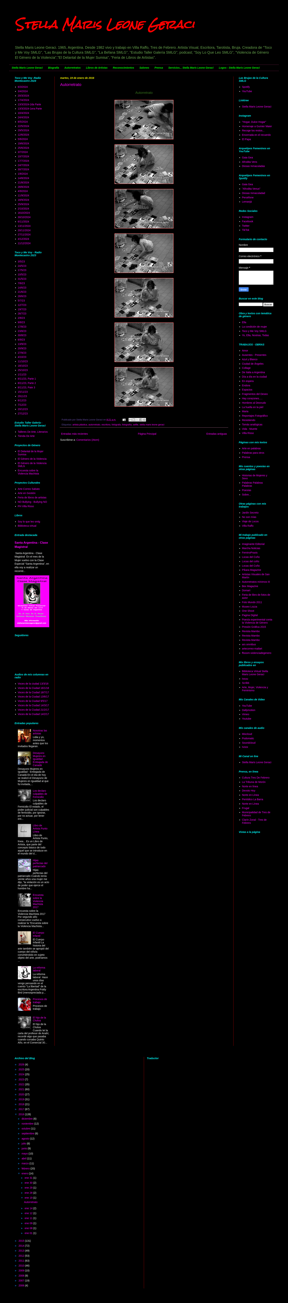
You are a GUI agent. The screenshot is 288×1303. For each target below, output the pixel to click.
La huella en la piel (252, 407)
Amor (245, 350)
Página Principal (147, 433)
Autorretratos (72, 67)
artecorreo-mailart (252, 648)
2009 (22, 1270)
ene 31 (29, 1177)
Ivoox (245, 746)
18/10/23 (23, 365)
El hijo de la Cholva (39, 1019)
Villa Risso (248, 433)
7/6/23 (21, 283)
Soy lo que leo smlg (29, 521)
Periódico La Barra (252, 799)
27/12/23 (23, 413)
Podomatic (248, 738)
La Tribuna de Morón (254, 782)
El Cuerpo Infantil (38, 934)
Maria (245, 411)
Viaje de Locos (250, 521)
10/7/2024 (23, 156)
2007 (22, 1280)
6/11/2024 (23, 221)
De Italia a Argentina (253, 372)
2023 (22, 1079)
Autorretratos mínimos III (256, 581)
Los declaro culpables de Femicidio (40, 793)
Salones (144, 67)
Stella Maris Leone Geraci (104, 24)
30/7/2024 (23, 169)
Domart (246, 590)
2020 (22, 1094)
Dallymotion (248, 710)
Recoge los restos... (253, 130)
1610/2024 (24, 212)
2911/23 (22, 396)
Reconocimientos (123, 67)
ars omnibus (249, 644)
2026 (22, 1064)
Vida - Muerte (249, 428)
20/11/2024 (24, 230)
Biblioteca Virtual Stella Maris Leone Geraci (255, 673)
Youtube (246, 718)
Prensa (158, 67)
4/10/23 (22, 356)
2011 (22, 1260)
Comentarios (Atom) (87, 439)
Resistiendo (248, 420)
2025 (22, 1069)
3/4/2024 (23, 91)
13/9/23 (22, 344)
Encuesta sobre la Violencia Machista (28, 472)
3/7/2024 (23, 152)
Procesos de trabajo (40, 1001)
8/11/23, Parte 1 (27, 378)
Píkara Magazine (251, 569)
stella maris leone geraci (152, 424)
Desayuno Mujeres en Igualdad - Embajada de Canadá (40, 759)
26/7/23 (22, 313)
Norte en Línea (250, 794)
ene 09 (29, 1223)
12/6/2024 (23, 134)
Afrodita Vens (249, 161)
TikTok (245, 229)
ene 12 (29, 1213)
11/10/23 (23, 361)
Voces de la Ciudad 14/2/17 (33, 714)
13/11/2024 (24, 225)
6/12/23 (22, 400)
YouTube (247, 91)
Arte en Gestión (27, 493)
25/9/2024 (23, 204)
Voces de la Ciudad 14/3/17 (33, 705)
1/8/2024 (23, 173)
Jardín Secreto (250, 512)
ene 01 (29, 1233)
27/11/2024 (24, 234)
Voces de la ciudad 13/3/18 (33, 683)
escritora (106, 424)
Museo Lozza (249, 606)
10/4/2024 (23, 113)
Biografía (53, 67)
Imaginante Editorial (253, 544)
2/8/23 (21, 317)
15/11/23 (23, 391)
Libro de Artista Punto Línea (40, 828)
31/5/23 (22, 278)
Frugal (245, 808)
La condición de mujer (254, 326)
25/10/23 (23, 370)
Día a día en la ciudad (254, 376)
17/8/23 (22, 326)
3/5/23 (21, 261)
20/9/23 (22, 348)
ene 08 (29, 1228)
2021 (22, 1089)
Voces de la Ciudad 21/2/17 (33, 709)
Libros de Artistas (97, 67)
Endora (246, 385)
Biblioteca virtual (27, 525)
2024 (22, 1074)
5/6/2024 (23, 139)
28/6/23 (22, 296)
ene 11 (29, 1218)
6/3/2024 (23, 86)
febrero (26, 1168)
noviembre (28, 1123)
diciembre (27, 1118)
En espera (248, 381)
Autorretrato (70, 84)
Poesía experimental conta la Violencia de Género (257, 621)
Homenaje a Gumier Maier (257, 126)
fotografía (127, 424)
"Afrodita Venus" (251, 188)
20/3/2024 (23, 95)
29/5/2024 (23, 130)
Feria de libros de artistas (32, 497)
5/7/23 (21, 300)
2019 (22, 1099)
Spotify (246, 86)
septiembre (28, 1133)
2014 (22, 1245)
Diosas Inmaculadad (253, 193)
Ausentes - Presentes (254, 354)
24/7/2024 (23, 165)
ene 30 (29, 1182)
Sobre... (246, 494)
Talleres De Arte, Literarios (33, 431)
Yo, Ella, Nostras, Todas (255, 335)
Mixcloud (247, 734)
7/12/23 (22, 404)
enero (25, 1173)
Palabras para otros (253, 452)
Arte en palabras (251, 448)
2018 (22, 1104)
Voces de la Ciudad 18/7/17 (33, 692)
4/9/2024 (23, 191)
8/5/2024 (23, 121)
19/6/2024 (23, 143)
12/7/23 (22, 304)
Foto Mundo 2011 (252, 602)
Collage (246, 367)
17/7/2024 (23, 160)
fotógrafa (116, 424)
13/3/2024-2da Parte (29, 104)
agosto (26, 1138)
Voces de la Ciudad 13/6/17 (33, 696)
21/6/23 (22, 291)
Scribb (245, 682)
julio (24, 1143)
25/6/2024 (23, 147)
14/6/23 (22, 287)
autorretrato (94, 424)
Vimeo (245, 714)
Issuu (245, 678)
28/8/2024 (23, 186)
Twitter (246, 225)
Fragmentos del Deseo (255, 394)
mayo (25, 1153)
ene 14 (29, 1208)
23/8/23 (22, 331)
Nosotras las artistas (40, 732)
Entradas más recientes (74, 433)
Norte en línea (250, 786)
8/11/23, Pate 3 (26, 387)
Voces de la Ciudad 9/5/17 (33, 700)
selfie (135, 424)
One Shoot (248, 610)
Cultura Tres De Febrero (256, 777)
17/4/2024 (23, 100)
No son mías (249, 517)
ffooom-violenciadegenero (256, 653)
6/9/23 (21, 339)
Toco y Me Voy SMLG (254, 331)
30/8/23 (22, 335)
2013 (22, 1250)
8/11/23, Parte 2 (27, 383)
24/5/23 (22, 265)
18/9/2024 (23, 199)
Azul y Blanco (250, 359)
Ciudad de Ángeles (253, 363)
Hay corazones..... (252, 398)
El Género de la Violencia (32, 458)
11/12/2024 (24, 243)
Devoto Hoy (248, 790)
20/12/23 (23, 409)
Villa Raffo (248, 525)
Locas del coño (250, 561)
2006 (22, 1285)
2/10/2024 (23, 208)
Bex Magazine (250, 586)
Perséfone (248, 197)
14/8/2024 (23, 178)
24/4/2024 (23, 117)
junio (25, 1148)
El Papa (246, 139)
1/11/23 (22, 374)
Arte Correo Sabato (29, 488)
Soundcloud (249, 742)
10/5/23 (22, 274)
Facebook (247, 221)
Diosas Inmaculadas (253, 166)
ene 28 (29, 1192)
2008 (22, 1275)
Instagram (247, 217)
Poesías (246, 490)
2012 (22, 1255)
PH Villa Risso (26, 506)
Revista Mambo (251, 631)
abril (24, 1158)
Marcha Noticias (251, 548)
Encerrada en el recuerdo (256, 134)
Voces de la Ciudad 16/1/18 (33, 688)
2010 (22, 1265)
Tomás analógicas (252, 424)
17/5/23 (22, 270)
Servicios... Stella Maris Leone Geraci (190, 67)
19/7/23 (22, 309)
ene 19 (29, 1197)
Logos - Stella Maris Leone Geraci (239, 67)
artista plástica (80, 424)
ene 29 (29, 1187)
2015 (22, 1240)
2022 (22, 1084)
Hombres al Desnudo (254, 402)
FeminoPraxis (250, 552)
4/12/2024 (23, 238)
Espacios (247, 389)
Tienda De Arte (26, 436)
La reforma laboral (39, 969)
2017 (22, 1109)
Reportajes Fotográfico (255, 415)
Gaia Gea (247, 157)
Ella (244, 322)
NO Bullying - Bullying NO (32, 501)
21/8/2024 (23, 182)
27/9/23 (22, 352)
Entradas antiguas (216, 433)
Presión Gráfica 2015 (254, 626)
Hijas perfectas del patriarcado (40, 863)
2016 (22, 1114)
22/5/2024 (23, 126)
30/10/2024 (24, 217)
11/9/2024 (23, 195)
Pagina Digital (250, 615)
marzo (25, 1163)
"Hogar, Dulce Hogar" (254, 121)
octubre (26, 1128)
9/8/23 (21, 322)
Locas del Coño (251, 557)
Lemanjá (247, 201)
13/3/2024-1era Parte (30, 108)
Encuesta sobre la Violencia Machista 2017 (38, 901)
